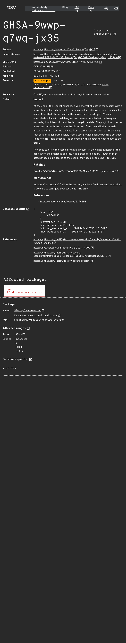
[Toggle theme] (106, 8)
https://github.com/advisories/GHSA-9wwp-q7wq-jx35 (64, 49)
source (11, 368)
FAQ (76, 7)
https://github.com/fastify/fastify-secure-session (61, 261)
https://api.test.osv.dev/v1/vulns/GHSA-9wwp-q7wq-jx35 (66, 62)
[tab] (24, 291)
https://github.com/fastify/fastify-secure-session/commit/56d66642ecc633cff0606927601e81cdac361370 (70, 254)
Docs (91, 7)
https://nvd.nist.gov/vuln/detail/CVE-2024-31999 (61, 248)
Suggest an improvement (103, 32)
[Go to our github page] (116, 8)
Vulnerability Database (39, 9)
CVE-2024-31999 (43, 66)
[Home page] (11, 8)
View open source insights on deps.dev (35, 315)
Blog (65, 7)
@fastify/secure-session (27, 310)
